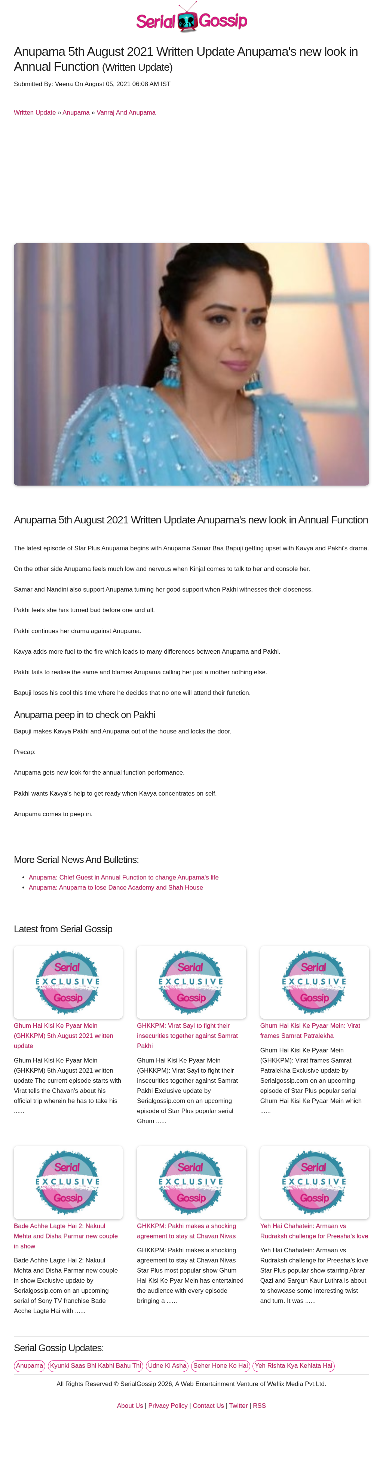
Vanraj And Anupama (126, 112)
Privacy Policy (167, 1405)
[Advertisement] (191, 181)
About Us (130, 1405)
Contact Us (208, 1405)
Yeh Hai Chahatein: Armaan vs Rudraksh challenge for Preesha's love (314, 1231)
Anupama (75, 112)
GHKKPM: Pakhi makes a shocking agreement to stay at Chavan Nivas (186, 1231)
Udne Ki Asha (167, 1365)
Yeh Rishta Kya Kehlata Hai (293, 1365)
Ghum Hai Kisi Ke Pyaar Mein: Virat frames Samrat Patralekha (310, 1030)
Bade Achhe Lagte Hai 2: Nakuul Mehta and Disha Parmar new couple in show (66, 1236)
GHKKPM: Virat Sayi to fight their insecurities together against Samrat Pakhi (187, 1035)
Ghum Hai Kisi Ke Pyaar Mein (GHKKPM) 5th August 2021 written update (63, 1035)
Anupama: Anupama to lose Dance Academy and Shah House (116, 887)
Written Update (35, 112)
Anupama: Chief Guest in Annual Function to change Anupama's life (124, 877)
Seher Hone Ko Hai (220, 1365)
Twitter (238, 1405)
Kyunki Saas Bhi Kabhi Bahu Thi (95, 1365)
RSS (259, 1405)
